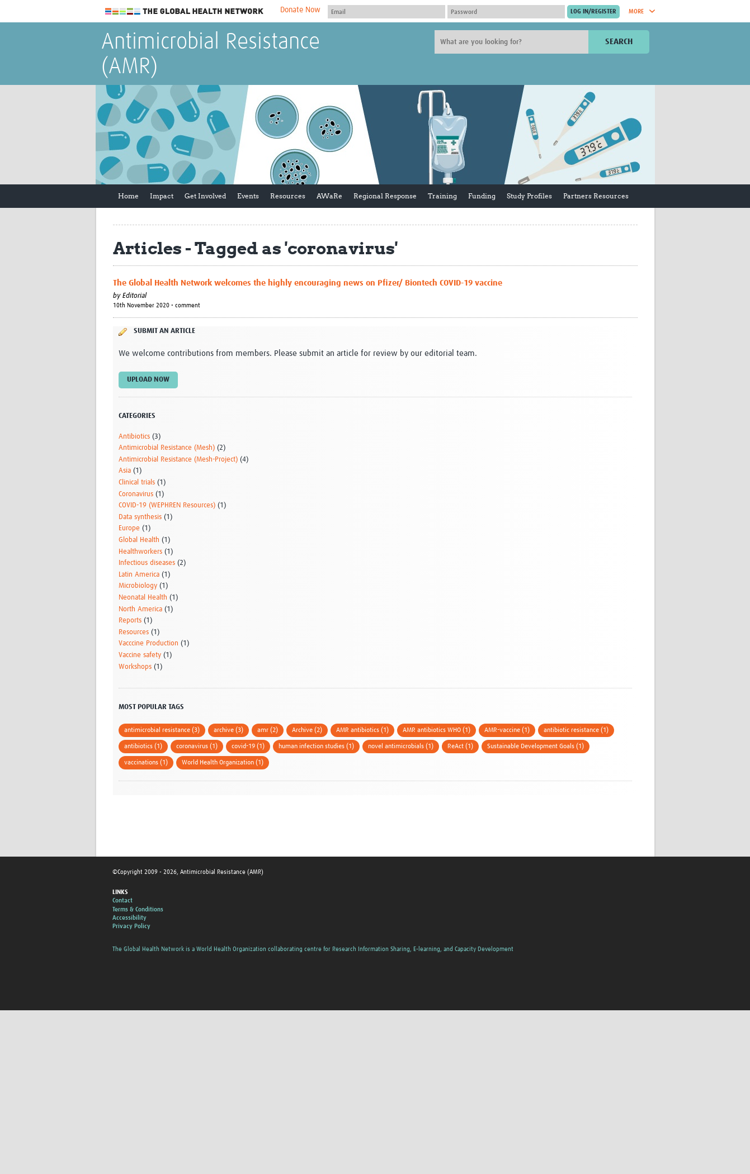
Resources (287, 196)
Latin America (139, 574)
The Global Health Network (184, 11)
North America (140, 609)
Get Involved (205, 196)
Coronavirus (136, 494)
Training (442, 196)
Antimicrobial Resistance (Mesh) (167, 447)
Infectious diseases (147, 563)
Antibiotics (134, 436)
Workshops (135, 667)
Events (248, 196)
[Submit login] (593, 11)
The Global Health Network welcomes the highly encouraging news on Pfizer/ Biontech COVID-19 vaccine (307, 283)
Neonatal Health (143, 597)
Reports (130, 620)
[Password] (506, 11)
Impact (161, 196)
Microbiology (138, 586)
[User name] (386, 11)
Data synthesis (140, 517)
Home (128, 196)
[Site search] (513, 42)
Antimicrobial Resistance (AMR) (210, 54)
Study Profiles (529, 196)
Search (619, 41)
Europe (129, 528)
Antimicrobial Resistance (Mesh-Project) (178, 459)
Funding (482, 196)
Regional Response (385, 196)
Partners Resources (596, 196)
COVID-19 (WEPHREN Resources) (167, 505)
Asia (125, 470)
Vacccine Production (148, 643)
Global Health (139, 540)
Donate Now (300, 10)
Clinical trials (137, 482)
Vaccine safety (140, 655)
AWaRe (329, 196)
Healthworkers (140, 551)
